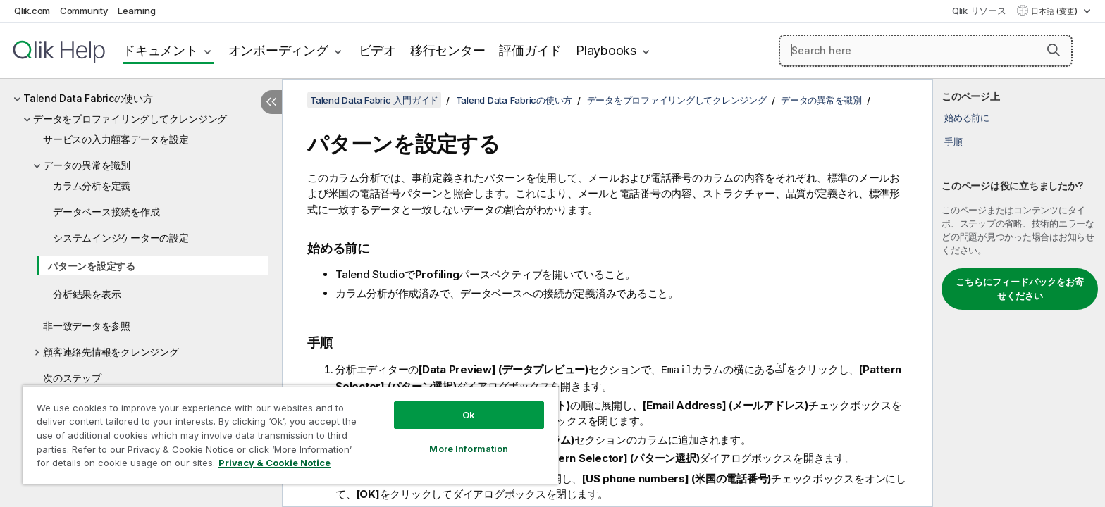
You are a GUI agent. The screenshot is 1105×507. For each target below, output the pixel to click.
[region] (290, 434)
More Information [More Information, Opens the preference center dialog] (468, 448)
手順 (953, 141)
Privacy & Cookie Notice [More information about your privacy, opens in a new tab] (274, 462)
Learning (136, 10)
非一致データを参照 (86, 326)
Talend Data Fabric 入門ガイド (374, 100)
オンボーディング (278, 50)
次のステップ (72, 378)
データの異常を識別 (86, 165)
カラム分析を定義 (91, 186)
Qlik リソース (979, 10)
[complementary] (1019, 293)
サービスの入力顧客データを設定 (115, 139)
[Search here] (925, 50)
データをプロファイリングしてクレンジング (130, 119)
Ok (468, 414)
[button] (1053, 50)
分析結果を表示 (87, 294)
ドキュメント (160, 50)
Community (84, 10)
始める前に (966, 117)
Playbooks (606, 50)
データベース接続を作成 (106, 212)
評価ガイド (530, 50)
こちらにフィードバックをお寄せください (1020, 288)
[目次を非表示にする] (271, 102)
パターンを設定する (91, 266)
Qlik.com (32, 10)
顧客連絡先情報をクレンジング (111, 352)
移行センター (448, 50)
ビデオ (377, 50)
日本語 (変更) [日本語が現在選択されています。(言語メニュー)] (1055, 11)
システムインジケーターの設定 (121, 238)
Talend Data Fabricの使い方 (88, 98)
